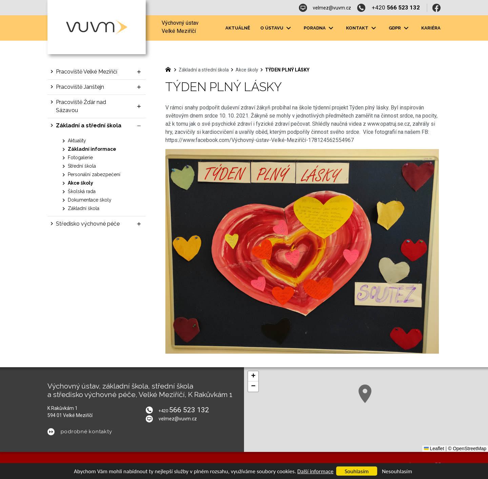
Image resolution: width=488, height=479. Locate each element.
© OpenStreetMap (467, 448)
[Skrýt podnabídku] (139, 125)
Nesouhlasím (397, 471)
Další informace (315, 471)
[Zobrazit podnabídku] (139, 71)
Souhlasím (357, 471)
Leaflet (434, 448)
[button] (385, 408)
